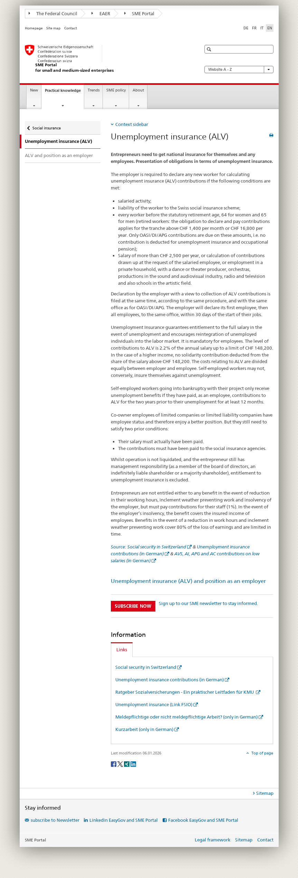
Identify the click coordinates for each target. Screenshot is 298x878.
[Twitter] (120, 763)
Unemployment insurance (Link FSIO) (153, 704)
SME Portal (139, 13)
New (34, 90)
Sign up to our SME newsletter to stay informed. (208, 603)
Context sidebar (131, 124)
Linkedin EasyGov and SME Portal (123, 820)
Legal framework (212, 839)
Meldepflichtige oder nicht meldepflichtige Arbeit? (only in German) (186, 717)
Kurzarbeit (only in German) (144, 729)
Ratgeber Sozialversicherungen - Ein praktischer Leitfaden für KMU (185, 692)
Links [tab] (121, 649)
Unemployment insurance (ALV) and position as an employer (188, 581)
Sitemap (243, 839)
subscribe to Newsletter (55, 820)
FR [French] (254, 28)
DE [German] (245, 28)
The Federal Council (53, 13)
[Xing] (127, 763)
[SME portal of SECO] (106, 59)
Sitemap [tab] (264, 793)
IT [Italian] (261, 28)
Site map (53, 28)
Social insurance (46, 126)
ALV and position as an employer (59, 155)
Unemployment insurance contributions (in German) (169, 679)
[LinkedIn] (133, 763)
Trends (93, 90)
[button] (209, 49)
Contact (70, 28)
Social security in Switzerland (145, 667)
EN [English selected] (269, 28)
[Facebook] (114, 763)
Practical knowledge (64, 92)
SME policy (116, 90)
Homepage (34, 28)
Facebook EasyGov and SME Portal (203, 820)
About (138, 90)
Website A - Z (239, 69)
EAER (101, 13)
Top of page (261, 753)
